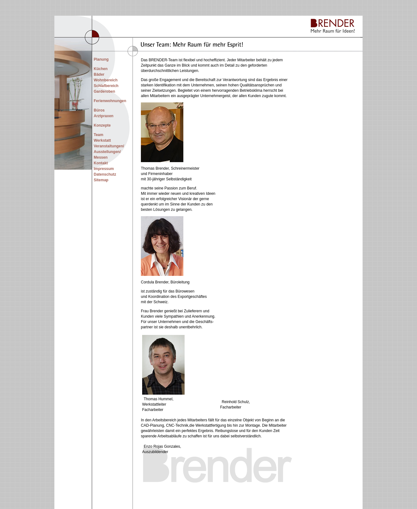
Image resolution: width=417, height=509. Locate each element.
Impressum (104, 169)
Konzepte (102, 125)
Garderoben (104, 91)
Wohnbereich (106, 80)
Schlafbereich (106, 86)
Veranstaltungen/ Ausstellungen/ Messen (109, 152)
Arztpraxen (104, 116)
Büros (99, 110)
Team (98, 135)
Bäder (99, 74)
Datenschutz (105, 174)
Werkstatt (102, 140)
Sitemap (101, 180)
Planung (101, 59)
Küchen (101, 69)
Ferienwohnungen (110, 101)
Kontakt (101, 163)
